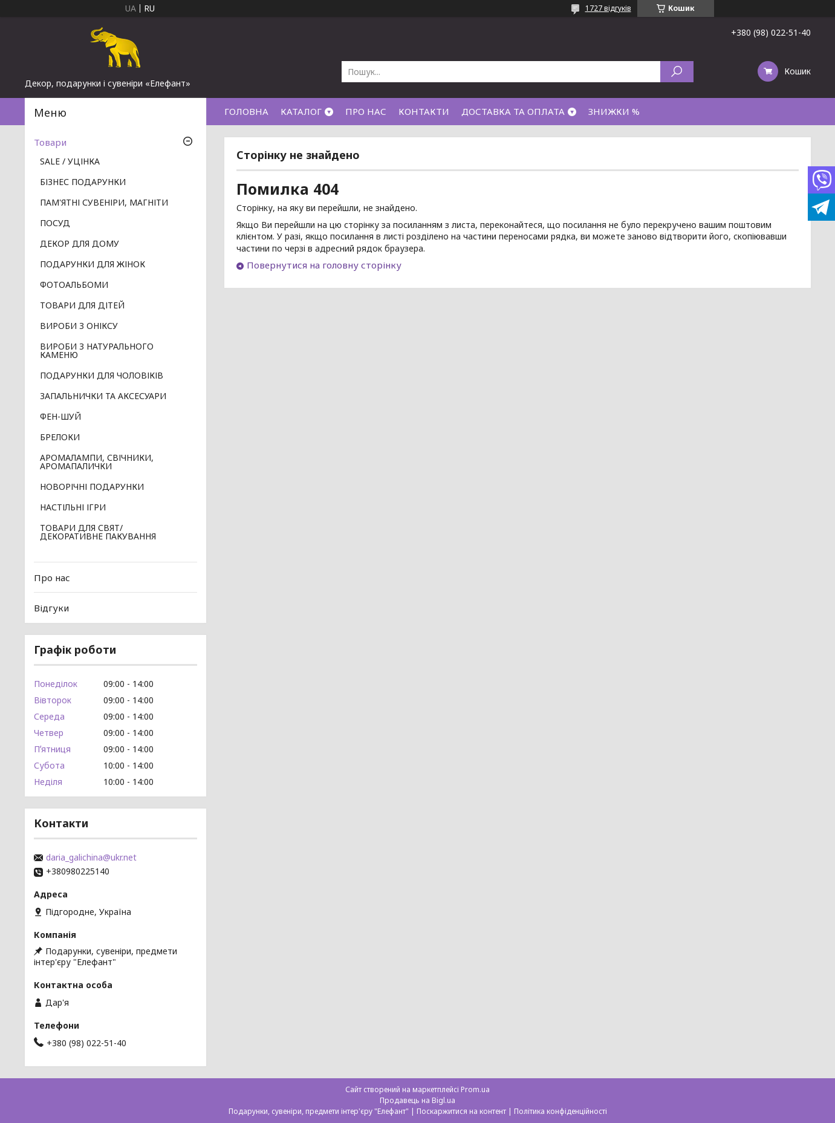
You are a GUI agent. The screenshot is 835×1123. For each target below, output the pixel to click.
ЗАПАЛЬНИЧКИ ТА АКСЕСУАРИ (103, 397)
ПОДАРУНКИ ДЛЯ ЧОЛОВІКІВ (101, 376)
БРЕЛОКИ (60, 438)
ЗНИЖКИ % (614, 111)
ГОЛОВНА (246, 111)
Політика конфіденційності (560, 1111)
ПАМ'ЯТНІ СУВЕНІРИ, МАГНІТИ (104, 203)
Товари (50, 142)
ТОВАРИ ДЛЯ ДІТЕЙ (82, 306)
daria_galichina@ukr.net (91, 857)
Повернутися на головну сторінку (324, 265)
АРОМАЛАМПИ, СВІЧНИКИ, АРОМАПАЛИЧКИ (97, 463)
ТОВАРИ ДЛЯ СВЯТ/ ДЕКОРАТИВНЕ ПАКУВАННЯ (98, 533)
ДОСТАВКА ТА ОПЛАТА (513, 111)
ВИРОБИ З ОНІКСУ (79, 326)
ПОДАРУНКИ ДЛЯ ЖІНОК (92, 265)
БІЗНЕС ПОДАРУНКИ (83, 182)
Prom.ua (475, 1089)
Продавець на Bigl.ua (417, 1100)
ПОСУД (55, 224)
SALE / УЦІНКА (70, 162)
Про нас (52, 577)
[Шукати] (677, 71)
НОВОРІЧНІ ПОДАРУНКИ (92, 487)
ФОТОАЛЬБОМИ (74, 285)
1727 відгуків (608, 8)
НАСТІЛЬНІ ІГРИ (73, 508)
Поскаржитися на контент (461, 1111)
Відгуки (51, 608)
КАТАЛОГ (301, 111)
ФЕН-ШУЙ (60, 417)
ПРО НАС (365, 111)
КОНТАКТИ (423, 111)
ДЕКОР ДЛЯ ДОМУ (79, 244)
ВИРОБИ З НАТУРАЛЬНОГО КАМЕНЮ (97, 351)
